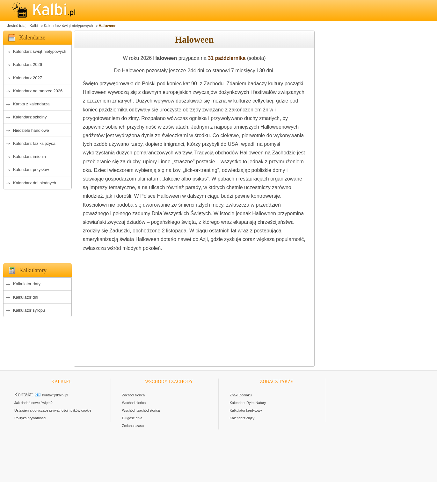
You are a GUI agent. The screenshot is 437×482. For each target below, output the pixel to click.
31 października (226, 58)
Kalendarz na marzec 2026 (37, 91)
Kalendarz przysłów (31, 169)
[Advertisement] (37, 224)
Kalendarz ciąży (242, 418)
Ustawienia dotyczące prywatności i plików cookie (52, 410)
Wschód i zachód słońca (141, 410)
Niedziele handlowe (31, 130)
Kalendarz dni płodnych (34, 183)
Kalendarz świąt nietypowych (68, 26)
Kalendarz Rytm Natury (248, 403)
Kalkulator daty (26, 283)
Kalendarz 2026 (27, 64)
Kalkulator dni (25, 297)
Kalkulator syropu (29, 310)
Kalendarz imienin (29, 156)
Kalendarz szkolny (30, 117)
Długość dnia (132, 418)
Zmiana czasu (133, 426)
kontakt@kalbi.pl (55, 395)
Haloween (107, 26)
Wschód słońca (134, 403)
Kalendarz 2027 (27, 77)
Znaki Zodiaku (241, 395)
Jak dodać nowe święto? (33, 403)
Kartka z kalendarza (31, 104)
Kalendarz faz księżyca (34, 143)
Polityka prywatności (30, 418)
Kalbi (33, 26)
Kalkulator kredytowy (246, 410)
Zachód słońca (133, 395)
